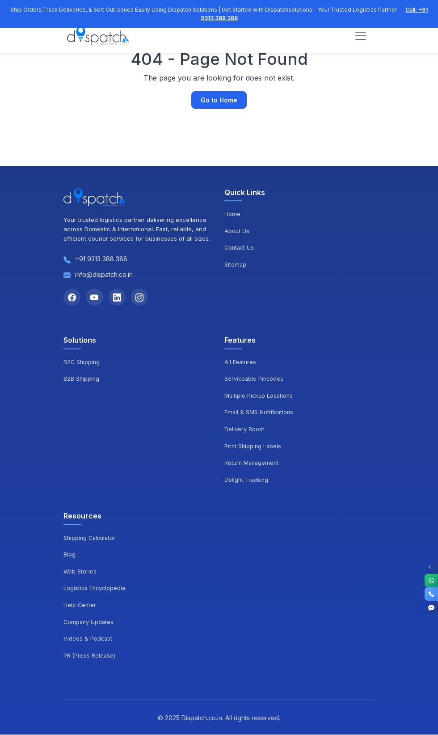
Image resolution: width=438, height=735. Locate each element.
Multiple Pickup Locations (259, 396)
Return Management (252, 463)
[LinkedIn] (119, 297)
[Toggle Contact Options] (431, 567)
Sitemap (235, 264)
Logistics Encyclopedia (95, 588)
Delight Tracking (247, 480)
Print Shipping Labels (253, 446)
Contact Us (240, 247)
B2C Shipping (82, 362)
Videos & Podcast (88, 639)
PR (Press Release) (89, 655)
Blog (69, 555)
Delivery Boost (244, 429)
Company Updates (89, 622)
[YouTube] (96, 297)
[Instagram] (142, 297)
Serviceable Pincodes (254, 379)
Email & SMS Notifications (259, 412)
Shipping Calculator (90, 538)
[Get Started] (431, 607)
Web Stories (80, 571)
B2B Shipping (81, 379)
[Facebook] (72, 297)
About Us (237, 230)
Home (232, 213)
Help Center (80, 605)
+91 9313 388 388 (101, 259)
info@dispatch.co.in (104, 274)
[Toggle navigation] (360, 36)
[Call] (431, 594)
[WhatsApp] (431, 580)
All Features (240, 362)
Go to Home (219, 100)
